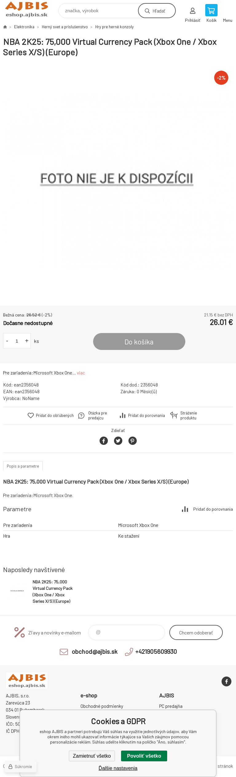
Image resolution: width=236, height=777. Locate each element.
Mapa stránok (219, 766)
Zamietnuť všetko (92, 756)
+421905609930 (156, 651)
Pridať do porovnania (146, 415)
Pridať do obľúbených (55, 415)
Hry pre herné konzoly (114, 26)
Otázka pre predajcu (97, 415)
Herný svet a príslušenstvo (65, 26)
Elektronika (24, 26)
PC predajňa (171, 706)
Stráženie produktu (188, 415)
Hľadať (158, 11)
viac (81, 372)
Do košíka (139, 341)
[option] (118, 181)
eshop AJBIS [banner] (30, 9)
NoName (31, 398)
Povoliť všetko (144, 756)
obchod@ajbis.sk (94, 651)
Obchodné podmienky (102, 706)
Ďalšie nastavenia (118, 768)
